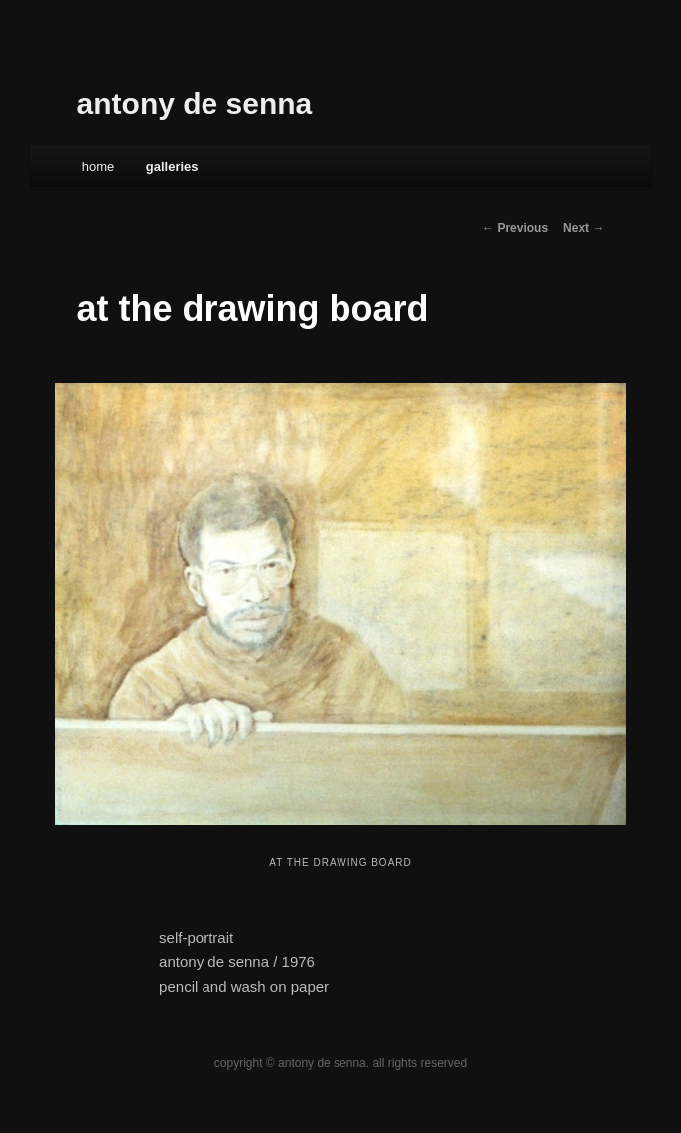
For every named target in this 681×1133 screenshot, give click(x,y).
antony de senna (195, 103)
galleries (172, 166)
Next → (583, 228)
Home (98, 166)
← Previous (515, 228)
